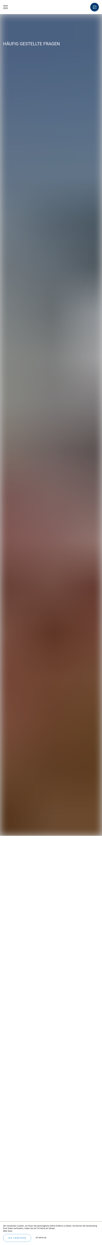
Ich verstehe (17, 1238)
